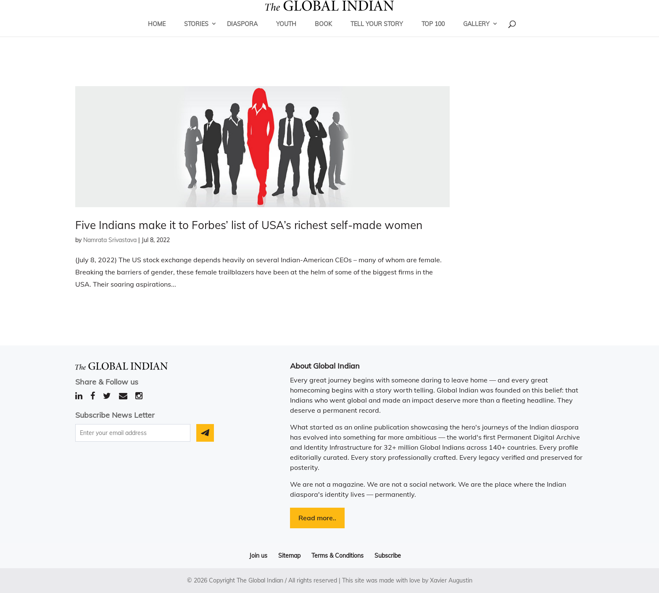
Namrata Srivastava (110, 240)
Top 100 (433, 36)
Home (157, 36)
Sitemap (289, 555)
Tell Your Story (377, 36)
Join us (258, 555)
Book (323, 36)
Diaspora (242, 36)
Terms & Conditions (337, 555)
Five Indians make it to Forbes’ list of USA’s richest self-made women (248, 225)
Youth (286, 36)
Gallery (476, 36)
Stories (196, 36)
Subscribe (387, 555)
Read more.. (317, 518)
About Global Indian (325, 366)
